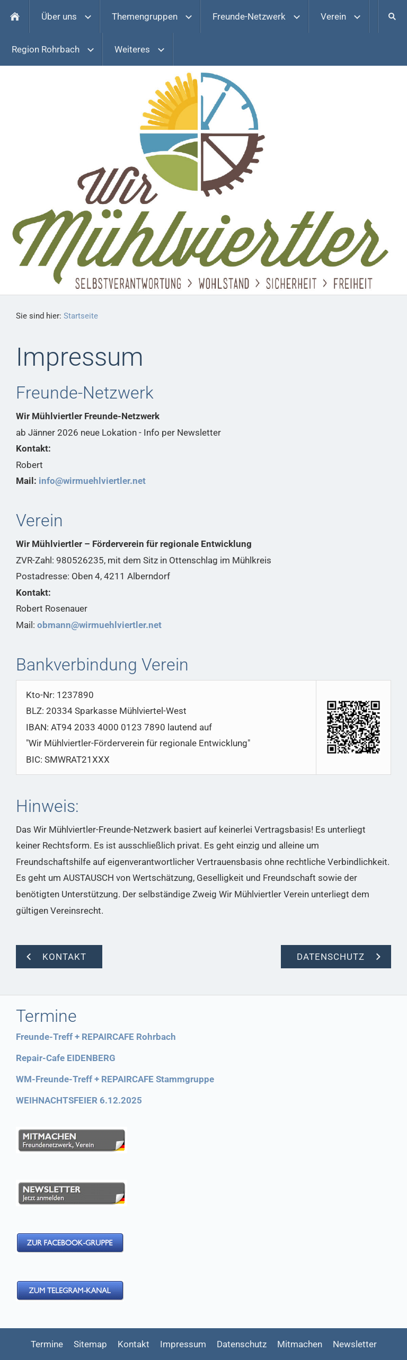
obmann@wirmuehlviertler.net (99, 625)
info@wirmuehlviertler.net (92, 480)
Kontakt (133, 1344)
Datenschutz (242, 1344)
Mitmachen (299, 1344)
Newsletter (355, 1344)
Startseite (81, 316)
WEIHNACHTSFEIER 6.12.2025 (79, 1100)
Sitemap (90, 1344)
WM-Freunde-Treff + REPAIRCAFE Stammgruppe (115, 1079)
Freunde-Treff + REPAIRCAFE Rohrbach (96, 1036)
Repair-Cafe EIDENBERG (66, 1058)
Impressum (183, 1344)
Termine (47, 1344)
